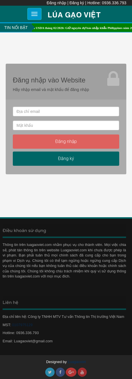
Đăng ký (76, 3)
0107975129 (21, 325)
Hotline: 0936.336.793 (106, 3)
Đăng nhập (56, 3)
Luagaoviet (77, 362)
